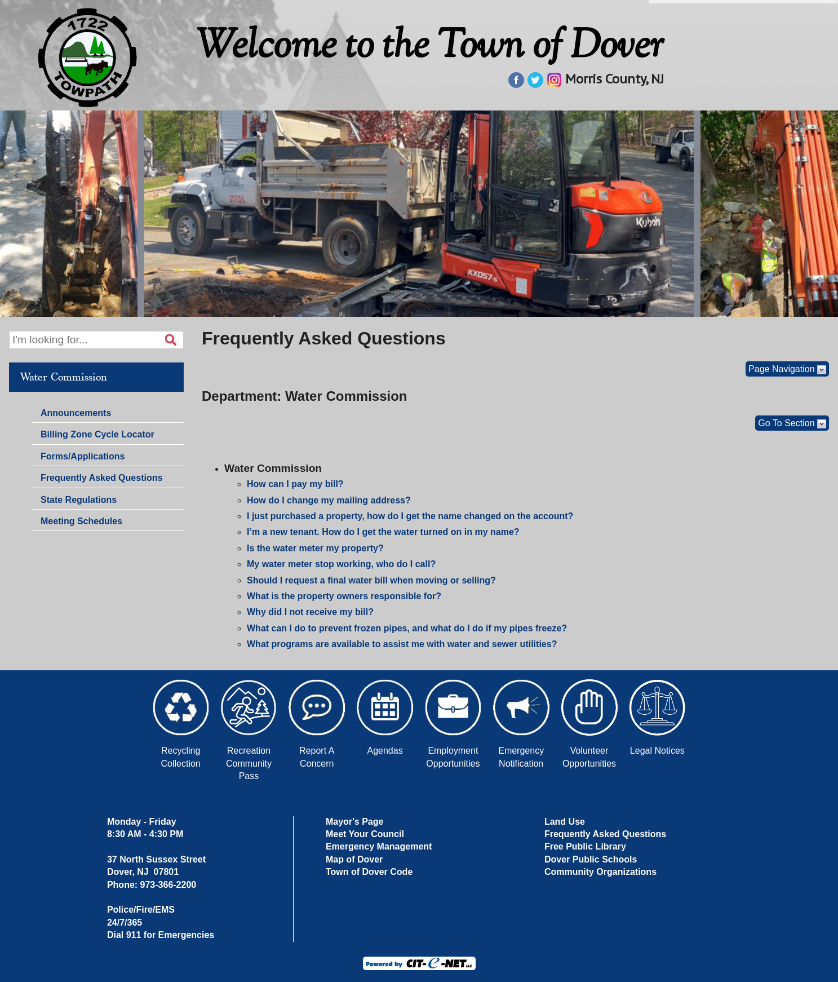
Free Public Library (585, 846)
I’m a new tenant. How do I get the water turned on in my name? (383, 532)
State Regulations (79, 500)
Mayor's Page (355, 821)
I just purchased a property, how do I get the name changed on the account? (410, 516)
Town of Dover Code (369, 872)
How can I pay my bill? (295, 484)
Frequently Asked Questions (101, 478)
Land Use (564, 821)
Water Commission (63, 377)
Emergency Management (379, 846)
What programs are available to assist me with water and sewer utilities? (402, 644)
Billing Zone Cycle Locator (97, 434)
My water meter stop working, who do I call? (341, 564)
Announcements (76, 413)
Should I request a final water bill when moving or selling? (371, 580)
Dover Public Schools (590, 859)
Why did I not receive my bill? (310, 612)
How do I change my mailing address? (329, 500)
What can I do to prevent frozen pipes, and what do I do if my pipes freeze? (407, 628)
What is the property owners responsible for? (344, 596)
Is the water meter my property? (315, 548)
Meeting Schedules (81, 521)
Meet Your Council (365, 834)
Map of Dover (354, 859)
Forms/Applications (83, 456)
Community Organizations (600, 872)
